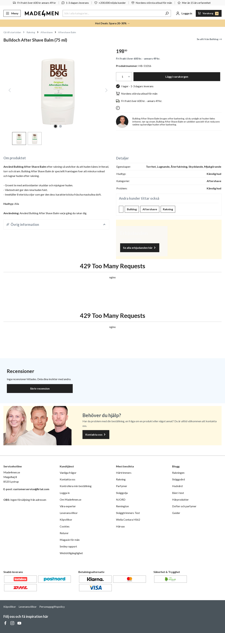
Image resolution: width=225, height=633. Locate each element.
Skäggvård (178, 479)
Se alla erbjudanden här (139, 248)
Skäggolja (122, 492)
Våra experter (68, 506)
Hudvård (177, 486)
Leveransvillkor (69, 512)
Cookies (64, 526)
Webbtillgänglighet (71, 553)
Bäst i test (178, 492)
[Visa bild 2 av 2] (60, 126)
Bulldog (132, 209)
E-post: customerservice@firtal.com (26, 489)
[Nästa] (106, 90)
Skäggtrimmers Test (128, 512)
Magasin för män (70, 539)
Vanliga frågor (68, 472)
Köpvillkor (66, 519)
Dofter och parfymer (184, 506)
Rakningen (178, 472)
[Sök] (167, 13)
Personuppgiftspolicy (52, 606)
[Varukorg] (209, 13)
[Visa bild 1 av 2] (55, 126)
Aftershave (150, 209)
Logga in (65, 492)
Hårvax (120, 526)
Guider (176, 512)
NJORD (120, 499)
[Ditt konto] (184, 13)
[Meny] (12, 13)
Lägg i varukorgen (176, 76)
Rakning (168, 209)
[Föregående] (9, 90)
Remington (122, 506)
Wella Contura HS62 (128, 519)
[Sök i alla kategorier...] (113, 13)
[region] (56, 95)
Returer (64, 533)
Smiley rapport (68, 546)
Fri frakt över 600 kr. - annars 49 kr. (138, 58)
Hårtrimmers (123, 472)
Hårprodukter (180, 499)
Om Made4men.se (70, 499)
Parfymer (121, 486)
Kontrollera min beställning (76, 486)
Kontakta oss (95, 434)
